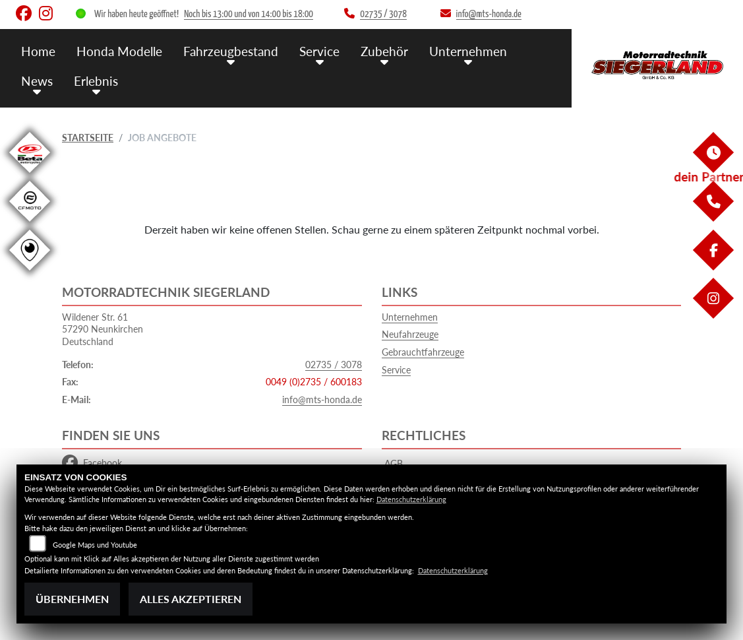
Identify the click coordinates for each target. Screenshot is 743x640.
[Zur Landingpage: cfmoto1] (29, 224)
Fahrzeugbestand (230, 51)
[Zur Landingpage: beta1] (29, 175)
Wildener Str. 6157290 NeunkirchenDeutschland (102, 329)
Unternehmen (468, 51)
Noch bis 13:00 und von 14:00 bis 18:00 (248, 14)
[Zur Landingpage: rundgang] (29, 273)
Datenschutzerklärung (411, 499)
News (37, 80)
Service (319, 51)
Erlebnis (96, 80)
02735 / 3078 (333, 364)
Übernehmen (72, 598)
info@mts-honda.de (322, 399)
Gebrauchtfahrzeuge (423, 352)
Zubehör (384, 51)
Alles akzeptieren (190, 598)
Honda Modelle (119, 51)
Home (38, 51)
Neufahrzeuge (410, 334)
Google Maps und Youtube (95, 544)
